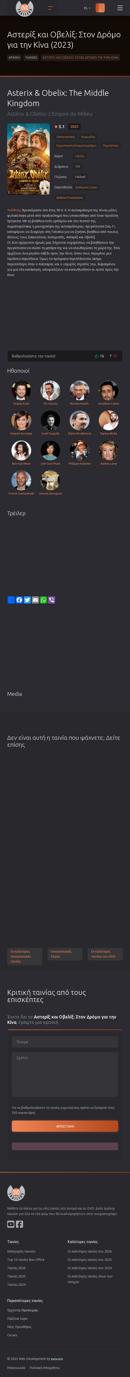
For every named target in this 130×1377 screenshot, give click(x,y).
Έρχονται (22, 1310)
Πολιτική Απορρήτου (45, 1368)
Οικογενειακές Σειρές (61, 954)
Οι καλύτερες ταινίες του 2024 (90, 1268)
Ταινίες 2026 (16, 1268)
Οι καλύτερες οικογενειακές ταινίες (21, 956)
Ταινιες (31, 57)
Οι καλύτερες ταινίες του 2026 (90, 1251)
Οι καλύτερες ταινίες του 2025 (90, 1259)
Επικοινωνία (16, 1368)
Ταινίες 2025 (16, 1276)
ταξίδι (45, 253)
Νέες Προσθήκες (19, 1327)
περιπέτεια (30, 258)
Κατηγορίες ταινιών (21, 1251)
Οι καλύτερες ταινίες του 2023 (103, 954)
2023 (74, 126)
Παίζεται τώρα (17, 1318)
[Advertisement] (65, 311)
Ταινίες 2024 (16, 1284)
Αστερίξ (72, 237)
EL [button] (87, 8)
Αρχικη (14, 57)
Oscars (12, 1335)
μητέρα (51, 248)
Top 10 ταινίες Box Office (25, 1259)
